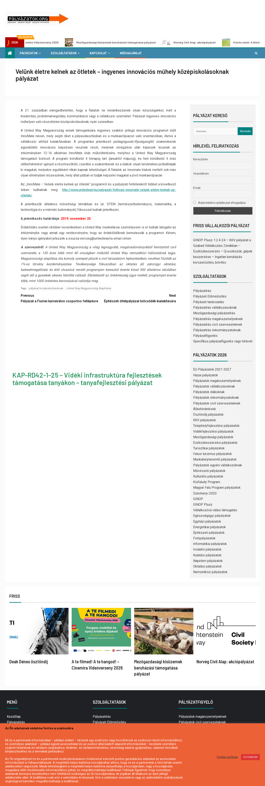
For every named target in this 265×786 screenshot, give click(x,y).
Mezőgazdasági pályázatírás (214, 313)
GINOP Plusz (202, 504)
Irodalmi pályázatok (207, 549)
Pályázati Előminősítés (209, 296)
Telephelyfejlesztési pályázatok (216, 426)
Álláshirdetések (204, 409)
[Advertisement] (98, 338)
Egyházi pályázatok (207, 521)
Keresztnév (200, 159)
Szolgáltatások (64, 53)
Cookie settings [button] (227, 757)
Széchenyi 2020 (205, 493)
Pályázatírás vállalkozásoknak (215, 308)
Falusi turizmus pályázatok (212, 454)
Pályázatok (29, 53)
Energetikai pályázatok (209, 527)
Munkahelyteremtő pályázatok (215, 459)
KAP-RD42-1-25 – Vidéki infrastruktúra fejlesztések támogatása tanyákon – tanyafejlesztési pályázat (87, 378)
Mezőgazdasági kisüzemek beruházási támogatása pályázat (124, 42)
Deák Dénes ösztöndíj (28, 661)
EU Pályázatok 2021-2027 (212, 369)
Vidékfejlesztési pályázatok (213, 431)
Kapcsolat (98, 53)
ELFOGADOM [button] (250, 757)
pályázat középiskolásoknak (46, 288)
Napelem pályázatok (208, 561)
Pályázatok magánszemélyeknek (217, 381)
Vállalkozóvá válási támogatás (215, 510)
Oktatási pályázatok (207, 566)
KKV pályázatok (204, 420)
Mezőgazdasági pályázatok (213, 437)
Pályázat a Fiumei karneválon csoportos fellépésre (59, 298)
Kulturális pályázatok (208, 476)
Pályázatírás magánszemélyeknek (218, 319)
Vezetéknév (201, 173)
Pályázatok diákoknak (209, 392)
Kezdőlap (14, 717)
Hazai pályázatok (205, 375)
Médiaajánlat (131, 53)
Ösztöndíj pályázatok (208, 414)
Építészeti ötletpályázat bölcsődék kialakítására (137, 298)
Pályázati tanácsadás (208, 302)
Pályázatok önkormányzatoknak (216, 398)
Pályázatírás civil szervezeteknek (217, 324)
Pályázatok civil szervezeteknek (216, 403)
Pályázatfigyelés (205, 336)
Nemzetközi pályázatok (210, 572)
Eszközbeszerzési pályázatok (215, 443)
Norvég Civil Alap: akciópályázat (202, 42)
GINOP (198, 499)
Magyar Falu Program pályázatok (217, 488)
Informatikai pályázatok (210, 544)
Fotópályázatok (204, 538)
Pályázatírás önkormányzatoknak (217, 330)
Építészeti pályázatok (209, 533)
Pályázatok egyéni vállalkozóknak (217, 465)
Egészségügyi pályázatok (212, 516)
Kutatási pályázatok (207, 555)
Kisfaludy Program (206, 482)
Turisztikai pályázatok (209, 448)
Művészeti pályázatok (209, 471)
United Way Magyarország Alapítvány (88, 288)
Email (196, 188)
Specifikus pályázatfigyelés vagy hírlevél (222, 341)
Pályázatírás (202, 291)
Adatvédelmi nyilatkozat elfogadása (219, 202)
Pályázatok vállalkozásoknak (214, 386)
